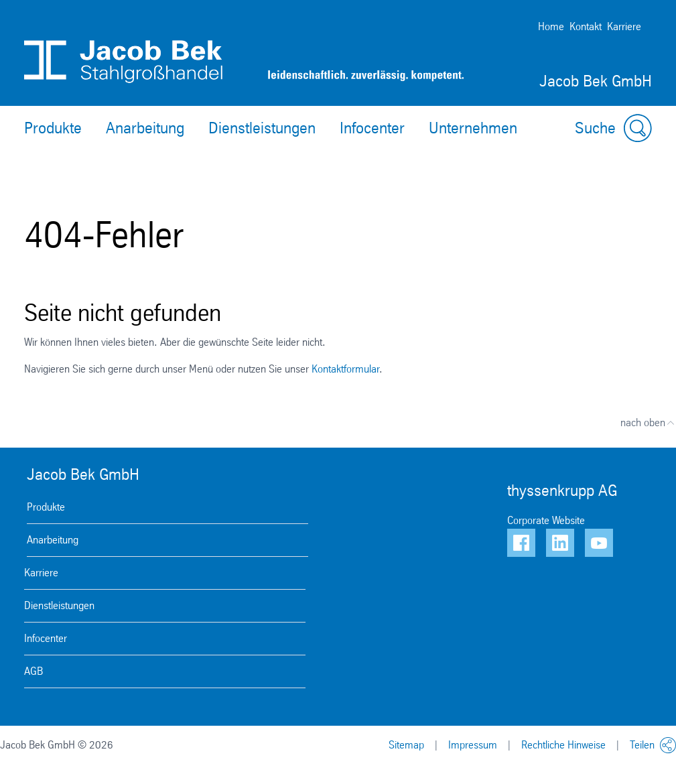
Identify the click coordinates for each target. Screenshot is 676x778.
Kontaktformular (345, 369)
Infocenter (372, 128)
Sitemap (406, 744)
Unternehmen (473, 128)
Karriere (624, 26)
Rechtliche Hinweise (563, 744)
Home (551, 26)
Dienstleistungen (262, 128)
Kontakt (585, 26)
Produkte (53, 128)
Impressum (472, 744)
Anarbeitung (145, 128)
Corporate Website (546, 520)
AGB (33, 671)
